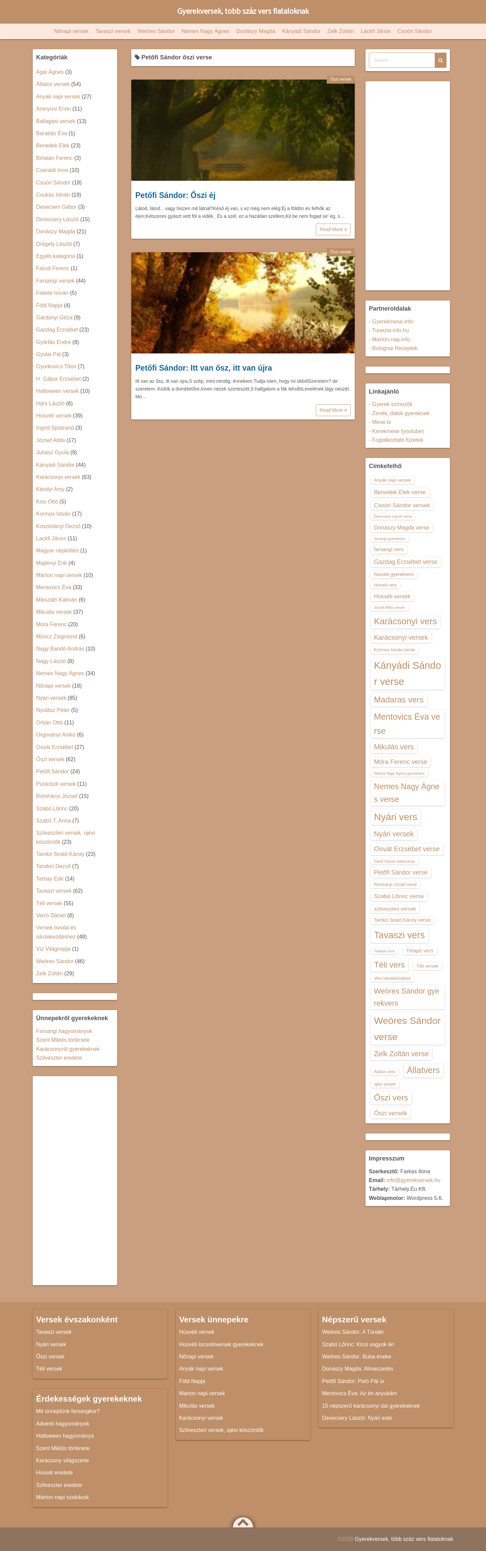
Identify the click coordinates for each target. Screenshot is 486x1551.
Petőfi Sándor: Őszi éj (175, 195)
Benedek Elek (53, 145)
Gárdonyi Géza (54, 317)
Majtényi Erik (51, 563)
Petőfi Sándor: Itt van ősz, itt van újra (203, 368)
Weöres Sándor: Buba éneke (356, 1356)
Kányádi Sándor (301, 31)
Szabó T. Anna (53, 821)
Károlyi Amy (50, 489)
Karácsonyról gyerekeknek (68, 1049)
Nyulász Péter (53, 710)
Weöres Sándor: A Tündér (353, 1332)
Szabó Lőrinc (52, 808)
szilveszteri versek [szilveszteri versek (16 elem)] (395, 909)
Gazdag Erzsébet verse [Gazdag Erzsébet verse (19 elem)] (406, 561)
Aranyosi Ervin (53, 109)
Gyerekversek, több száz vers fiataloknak (243, 11)
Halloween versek (57, 391)
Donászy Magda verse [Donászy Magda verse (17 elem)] (401, 527)
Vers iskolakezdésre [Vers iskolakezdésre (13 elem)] (392, 978)
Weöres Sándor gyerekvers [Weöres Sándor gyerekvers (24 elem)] (406, 997)
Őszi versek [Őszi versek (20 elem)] (390, 1113)
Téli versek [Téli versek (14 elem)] (427, 966)
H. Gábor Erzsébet (58, 379)
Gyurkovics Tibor (56, 366)
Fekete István (52, 293)
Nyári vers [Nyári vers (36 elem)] (395, 816)
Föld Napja (49, 305)
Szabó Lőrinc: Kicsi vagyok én (358, 1344)
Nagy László (51, 661)
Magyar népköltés (57, 550)
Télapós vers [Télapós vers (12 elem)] (384, 951)
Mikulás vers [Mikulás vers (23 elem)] (394, 747)
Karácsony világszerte (62, 1460)
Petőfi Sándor (52, 771)
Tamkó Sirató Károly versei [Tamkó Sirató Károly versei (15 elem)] (402, 920)
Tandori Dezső (53, 866)
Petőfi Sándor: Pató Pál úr (353, 1381)
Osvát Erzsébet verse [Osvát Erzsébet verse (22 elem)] (407, 849)
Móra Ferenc (51, 624)
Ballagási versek (56, 121)
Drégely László (54, 244)
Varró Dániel (51, 915)
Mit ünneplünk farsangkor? (68, 1411)
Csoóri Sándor (415, 31)
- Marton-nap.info (389, 339)
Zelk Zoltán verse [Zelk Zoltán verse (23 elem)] (401, 1054)
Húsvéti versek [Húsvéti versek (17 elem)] (392, 596)
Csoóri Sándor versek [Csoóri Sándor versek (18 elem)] (402, 505)
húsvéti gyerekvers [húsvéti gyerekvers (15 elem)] (394, 574)
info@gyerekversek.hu (413, 1180)
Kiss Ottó (47, 502)
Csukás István (53, 195)
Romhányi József (57, 796)
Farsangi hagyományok (64, 1031)
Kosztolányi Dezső (58, 526)
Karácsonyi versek (58, 477)
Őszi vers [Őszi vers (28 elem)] (391, 1097)
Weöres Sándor (156, 31)
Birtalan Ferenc (54, 158)
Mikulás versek (54, 612)
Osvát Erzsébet (54, 747)
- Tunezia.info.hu (389, 330)
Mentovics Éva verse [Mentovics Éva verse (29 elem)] (407, 723)
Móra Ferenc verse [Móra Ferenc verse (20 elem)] (400, 761)
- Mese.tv (380, 422)
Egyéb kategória (55, 256)
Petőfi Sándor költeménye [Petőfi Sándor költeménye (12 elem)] (394, 861)
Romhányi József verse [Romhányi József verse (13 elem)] (395, 884)
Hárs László (50, 403)
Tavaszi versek (113, 31)
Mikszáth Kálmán (56, 600)
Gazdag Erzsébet (57, 330)
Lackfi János (376, 31)
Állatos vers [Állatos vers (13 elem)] (384, 1071)
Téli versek (49, 903)
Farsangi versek (55, 281)
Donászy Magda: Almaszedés (357, 1369)
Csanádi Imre (52, 170)
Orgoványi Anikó (56, 735)
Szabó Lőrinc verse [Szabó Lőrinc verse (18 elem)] (399, 896)
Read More (333, 229)
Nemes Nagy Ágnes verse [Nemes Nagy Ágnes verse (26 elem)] (406, 793)
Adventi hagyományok (62, 1424)
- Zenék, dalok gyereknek (399, 413)
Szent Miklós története (62, 1040)
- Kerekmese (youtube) (396, 431)
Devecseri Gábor (56, 207)
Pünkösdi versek (56, 784)
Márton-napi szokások (62, 1497)
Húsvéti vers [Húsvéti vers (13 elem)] (385, 585)
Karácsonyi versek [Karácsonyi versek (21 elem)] (401, 637)
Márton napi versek (59, 575)
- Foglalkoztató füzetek (396, 440)
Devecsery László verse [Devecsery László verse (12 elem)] (393, 516)
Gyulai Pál (48, 354)
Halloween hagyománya (65, 1436)
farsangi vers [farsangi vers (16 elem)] (389, 549)
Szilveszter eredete (59, 1058)
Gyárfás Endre (53, 342)
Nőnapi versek (71, 31)
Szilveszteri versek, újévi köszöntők (221, 1430)
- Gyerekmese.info (391, 321)
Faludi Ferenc (52, 268)
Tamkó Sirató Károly (60, 854)
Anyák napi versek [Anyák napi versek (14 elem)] (392, 480)
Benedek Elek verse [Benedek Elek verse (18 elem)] (400, 492)
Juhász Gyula (52, 452)
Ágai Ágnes (50, 72)
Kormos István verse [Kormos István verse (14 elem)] (394, 649)
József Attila (50, 440)
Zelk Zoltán (340, 31)
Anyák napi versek (58, 96)
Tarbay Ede (49, 879)
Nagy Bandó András (60, 649)
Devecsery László (57, 219)
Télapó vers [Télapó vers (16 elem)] (419, 950)
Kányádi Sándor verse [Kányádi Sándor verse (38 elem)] (407, 673)
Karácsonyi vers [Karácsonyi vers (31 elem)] (405, 621)
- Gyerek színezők (390, 404)
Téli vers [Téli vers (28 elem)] (389, 964)
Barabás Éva (51, 133)
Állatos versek (53, 84)
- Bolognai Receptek (393, 348)
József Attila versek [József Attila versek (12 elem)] (389, 607)
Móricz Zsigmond (56, 636)
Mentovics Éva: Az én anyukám (359, 1393)
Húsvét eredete (54, 1472)
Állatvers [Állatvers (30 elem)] (423, 1070)
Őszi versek (340, 79)
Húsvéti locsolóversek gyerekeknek (221, 1344)
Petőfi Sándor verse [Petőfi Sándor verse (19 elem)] (401, 872)
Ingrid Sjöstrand (55, 428)
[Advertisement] (75, 1181)
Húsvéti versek (54, 416)
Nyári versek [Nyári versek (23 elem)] (394, 834)
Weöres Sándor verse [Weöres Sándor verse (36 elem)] (407, 1028)
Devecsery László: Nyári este (357, 1418)
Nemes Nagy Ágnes (206, 31)
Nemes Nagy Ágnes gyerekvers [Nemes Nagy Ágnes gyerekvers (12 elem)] (399, 773)
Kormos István (53, 514)
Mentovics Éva (53, 587)
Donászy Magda (255, 31)
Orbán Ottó (49, 722)
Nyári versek (51, 698)
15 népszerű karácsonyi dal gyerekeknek (371, 1406)
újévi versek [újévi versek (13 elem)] (385, 1084)
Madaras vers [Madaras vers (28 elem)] (399, 699)
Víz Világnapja (53, 949)
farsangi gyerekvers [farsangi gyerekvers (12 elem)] (389, 539)
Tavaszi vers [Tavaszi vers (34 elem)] (399, 935)
